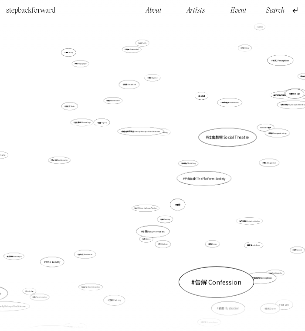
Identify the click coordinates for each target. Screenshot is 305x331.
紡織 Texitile (142, 43)
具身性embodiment (250, 243)
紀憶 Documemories (153, 214)
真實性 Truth (70, 106)
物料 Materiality (53, 261)
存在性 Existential (86, 254)
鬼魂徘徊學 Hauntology (86, 125)
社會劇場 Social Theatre (205, 146)
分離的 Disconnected (132, 49)
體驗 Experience (293, 74)
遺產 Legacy (102, 123)
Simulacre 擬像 (262, 129)
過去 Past (254, 28)
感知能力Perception (261, 277)
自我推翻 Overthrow (223, 107)
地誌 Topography (80, 64)
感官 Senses (212, 243)
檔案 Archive (146, 239)
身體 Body (71, 56)
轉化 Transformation (41, 295)
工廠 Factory (120, 281)
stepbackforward (31, 11)
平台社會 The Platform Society (204, 178)
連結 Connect (274, 237)
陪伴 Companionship (273, 134)
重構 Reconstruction (113, 101)
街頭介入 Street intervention (91, 287)
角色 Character (183, 318)
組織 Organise (152, 78)
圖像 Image (295, 93)
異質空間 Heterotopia (32, 244)
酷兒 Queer (269, 306)
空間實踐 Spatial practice (74, 161)
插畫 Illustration (215, 282)
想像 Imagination (211, 22)
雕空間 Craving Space (208, 318)
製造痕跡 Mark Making (189, 163)
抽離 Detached (131, 89)
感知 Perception (278, 62)
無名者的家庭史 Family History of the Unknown (141, 131)
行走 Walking (161, 137)
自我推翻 (199, 100)
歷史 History (245, 48)
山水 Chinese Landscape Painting (146, 207)
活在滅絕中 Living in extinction (248, 220)
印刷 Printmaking (283, 99)
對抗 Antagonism (267, 163)
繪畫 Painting (165, 219)
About (154, 11)
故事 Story (286, 48)
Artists (196, 11)
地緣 (172, 194)
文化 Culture (163, 243)
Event (238, 11)
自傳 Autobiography (275, 273)
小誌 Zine (268, 288)
